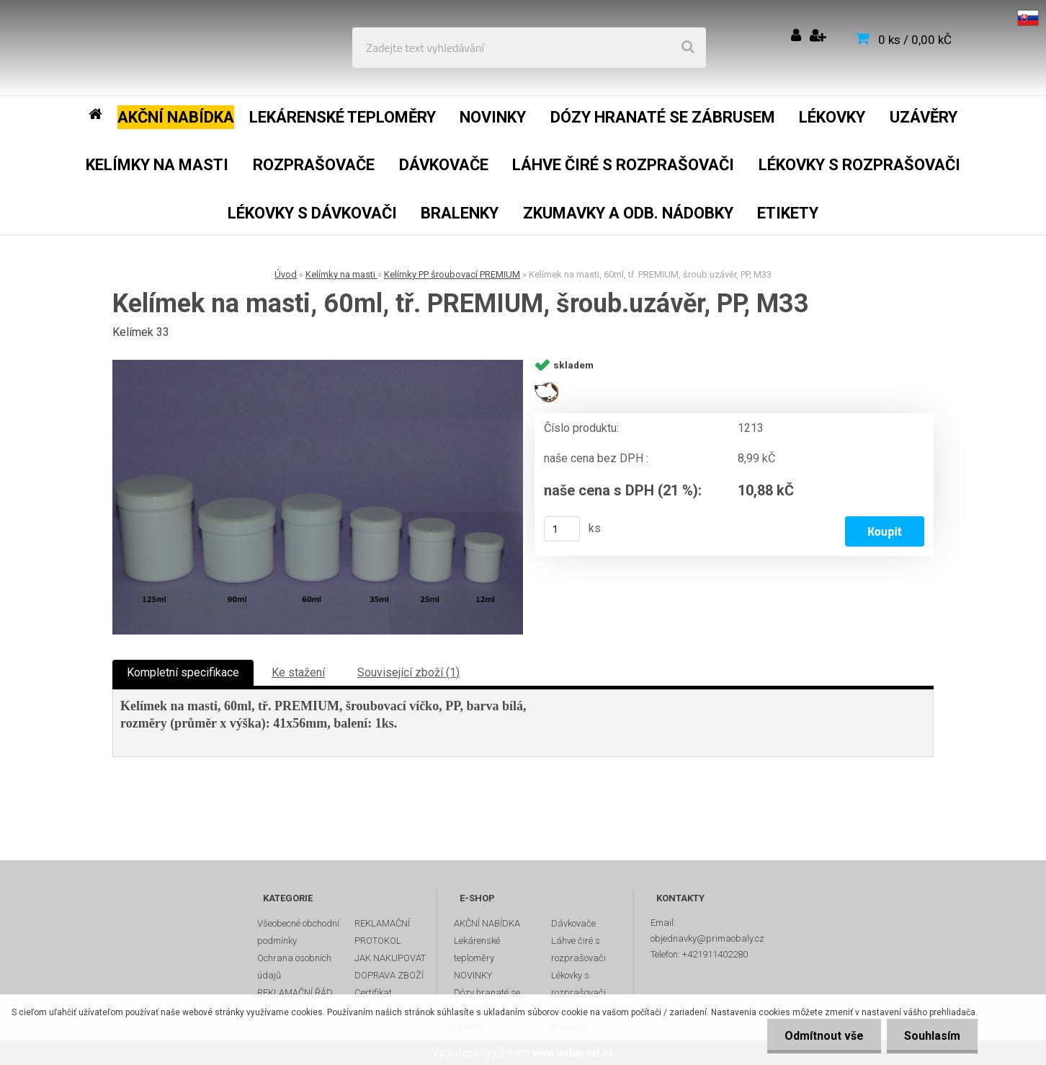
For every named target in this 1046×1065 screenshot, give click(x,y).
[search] (688, 47)
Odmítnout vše (822, 1036)
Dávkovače (573, 923)
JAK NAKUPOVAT (390, 958)
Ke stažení (298, 672)
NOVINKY (473, 975)
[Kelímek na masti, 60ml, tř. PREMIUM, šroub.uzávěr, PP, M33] (317, 497)
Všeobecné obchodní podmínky (298, 932)
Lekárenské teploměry (477, 949)
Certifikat (373, 992)
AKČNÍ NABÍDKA (487, 923)
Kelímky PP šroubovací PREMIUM (452, 274)
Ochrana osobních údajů (294, 967)
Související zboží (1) (408, 672)
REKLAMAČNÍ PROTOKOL (382, 932)
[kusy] (562, 529)
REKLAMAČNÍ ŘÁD (295, 992)
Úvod (285, 274)
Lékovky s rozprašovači (578, 984)
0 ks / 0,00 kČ (915, 39)
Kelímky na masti (341, 274)
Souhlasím (931, 1036)
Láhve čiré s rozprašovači (578, 949)
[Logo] (116, 48)
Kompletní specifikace (183, 672)
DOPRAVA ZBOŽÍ (389, 975)
